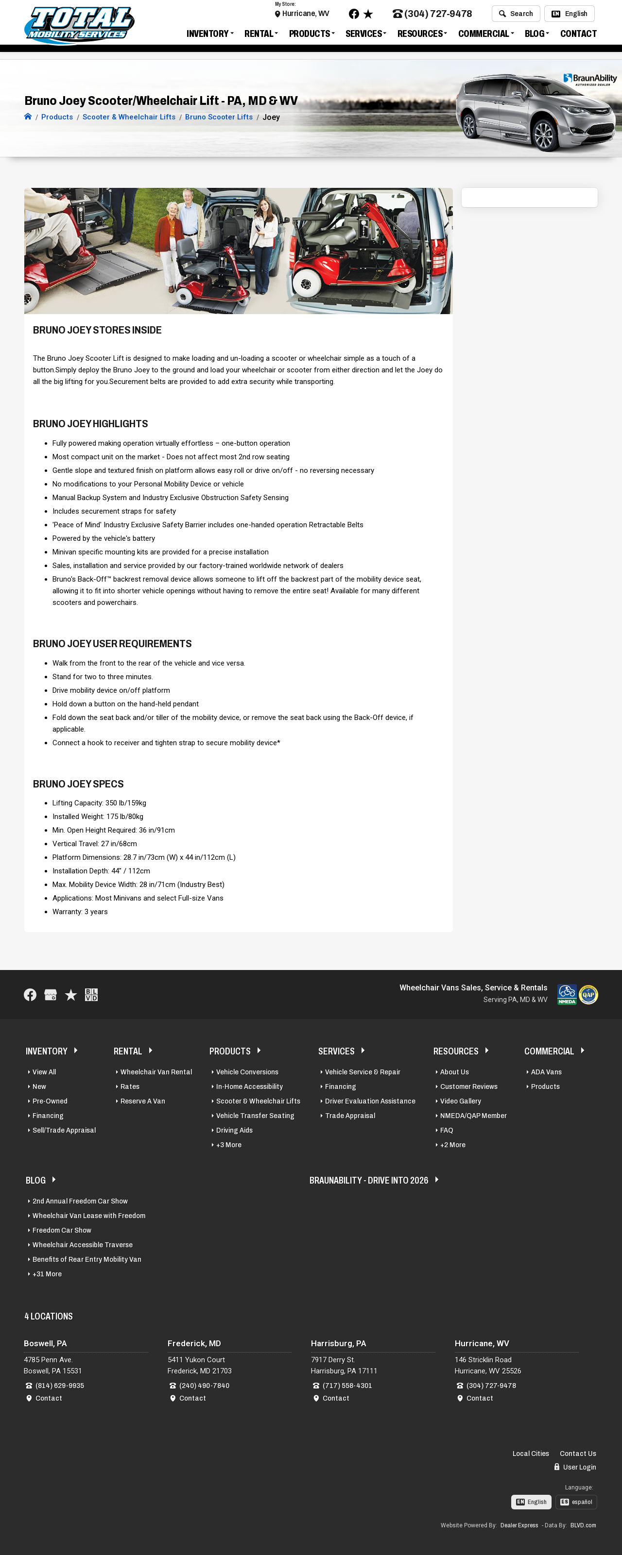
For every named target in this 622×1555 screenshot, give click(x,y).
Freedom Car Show (62, 1229)
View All (44, 1070)
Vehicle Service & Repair (362, 1070)
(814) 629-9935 (59, 1384)
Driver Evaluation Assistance (370, 1100)
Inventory (208, 36)
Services (363, 36)
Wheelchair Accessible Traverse (83, 1243)
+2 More (453, 1143)
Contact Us (578, 1452)
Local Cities (531, 1452)
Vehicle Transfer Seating (255, 1114)
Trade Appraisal (350, 1114)
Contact (578, 36)
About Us (454, 1070)
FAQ (446, 1129)
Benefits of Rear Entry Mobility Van (87, 1258)
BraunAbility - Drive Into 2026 (369, 1178)
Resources (420, 36)
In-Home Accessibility (249, 1085)
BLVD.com (583, 1524)
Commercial (483, 36)
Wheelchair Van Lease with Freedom (89, 1214)
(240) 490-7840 (204, 1384)
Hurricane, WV (305, 16)
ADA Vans (546, 1070)
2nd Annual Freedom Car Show (80, 1200)
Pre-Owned (50, 1100)
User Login (575, 1465)
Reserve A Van (143, 1100)
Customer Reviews (469, 1085)
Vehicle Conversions (247, 1070)
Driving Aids (234, 1129)
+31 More (47, 1272)
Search (516, 16)
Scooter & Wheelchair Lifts (258, 1100)
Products (309, 36)
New (39, 1085)
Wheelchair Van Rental (156, 1070)
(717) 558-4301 (347, 1384)
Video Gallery (460, 1100)
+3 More (229, 1143)
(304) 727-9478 (432, 16)
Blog (534, 36)
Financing (48, 1114)
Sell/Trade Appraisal (64, 1129)
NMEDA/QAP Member (473, 1114)
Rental (258, 36)
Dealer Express (519, 1524)
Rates (130, 1085)
